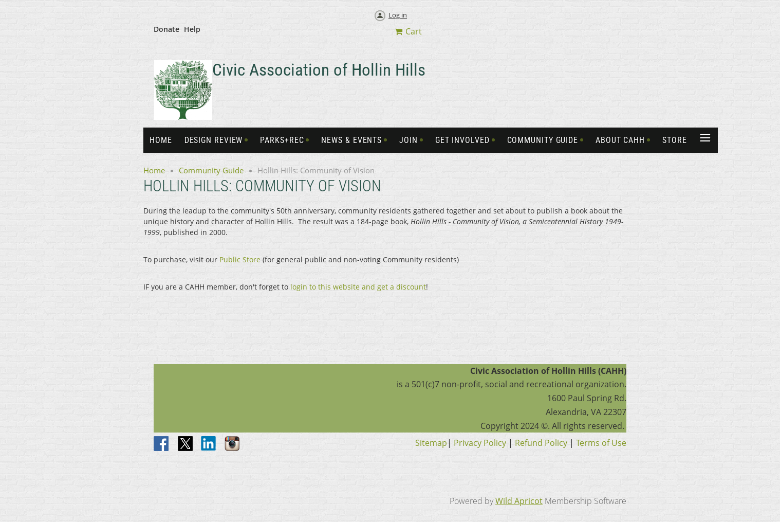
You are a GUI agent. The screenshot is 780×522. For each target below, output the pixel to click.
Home (154, 170)
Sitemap (431, 442)
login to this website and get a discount (358, 287)
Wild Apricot (519, 501)
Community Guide (211, 170)
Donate (166, 29)
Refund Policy (541, 442)
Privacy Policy (480, 442)
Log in (397, 15)
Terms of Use (601, 442)
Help (192, 29)
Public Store (240, 259)
